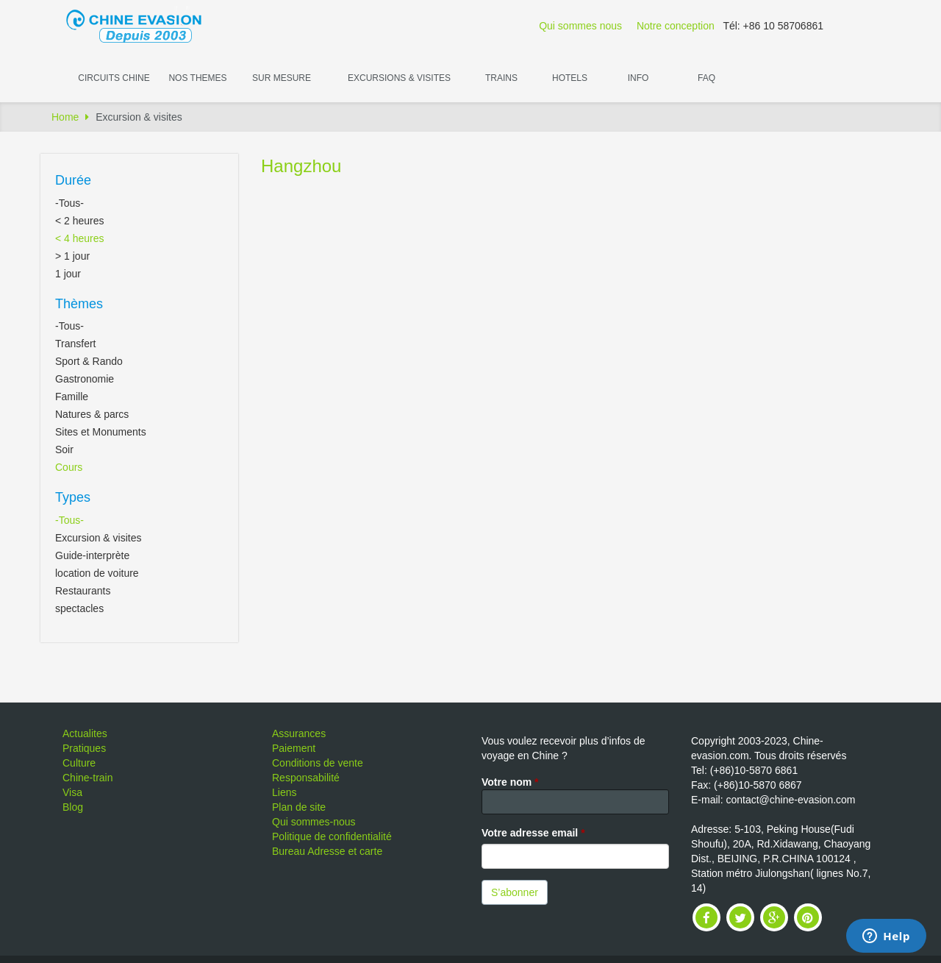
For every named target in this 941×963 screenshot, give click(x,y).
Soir (64, 449)
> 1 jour (72, 256)
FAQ (706, 78)
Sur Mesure (281, 78)
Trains (501, 78)
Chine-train (87, 777)
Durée (73, 180)
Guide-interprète (92, 555)
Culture (79, 763)
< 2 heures (79, 221)
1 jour (68, 274)
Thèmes (79, 303)
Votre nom (510, 782)
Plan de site (299, 807)
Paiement (293, 748)
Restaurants (82, 591)
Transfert (75, 343)
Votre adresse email (533, 833)
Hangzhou (301, 166)
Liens (284, 792)
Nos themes (197, 78)
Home (65, 117)
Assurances (299, 733)
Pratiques (84, 748)
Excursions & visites (399, 78)
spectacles (79, 608)
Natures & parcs (92, 414)
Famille (71, 396)
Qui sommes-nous (314, 822)
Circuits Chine (113, 78)
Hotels (569, 78)
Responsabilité (306, 777)
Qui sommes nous (580, 26)
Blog (72, 807)
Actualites (84, 733)
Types (72, 497)
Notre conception (676, 26)
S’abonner (514, 892)
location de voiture (97, 573)
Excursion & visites (98, 538)
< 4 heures (79, 238)
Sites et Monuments (100, 432)
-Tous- (69, 203)
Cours (68, 467)
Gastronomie (84, 379)
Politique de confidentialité (332, 836)
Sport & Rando (89, 361)
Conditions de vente (317, 763)
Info (638, 78)
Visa (72, 792)
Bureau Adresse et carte (327, 851)
